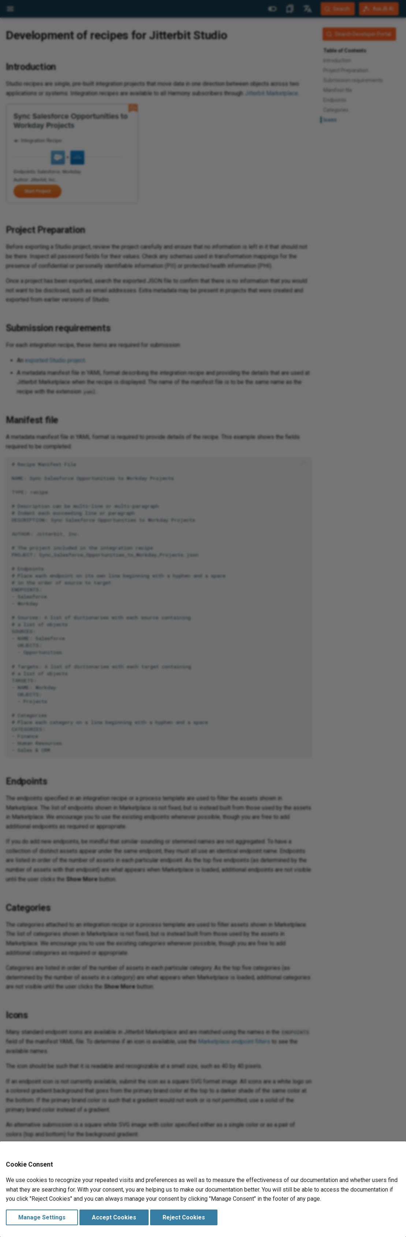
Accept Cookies (114, 1217)
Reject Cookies (184, 1217)
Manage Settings (42, 1217)
